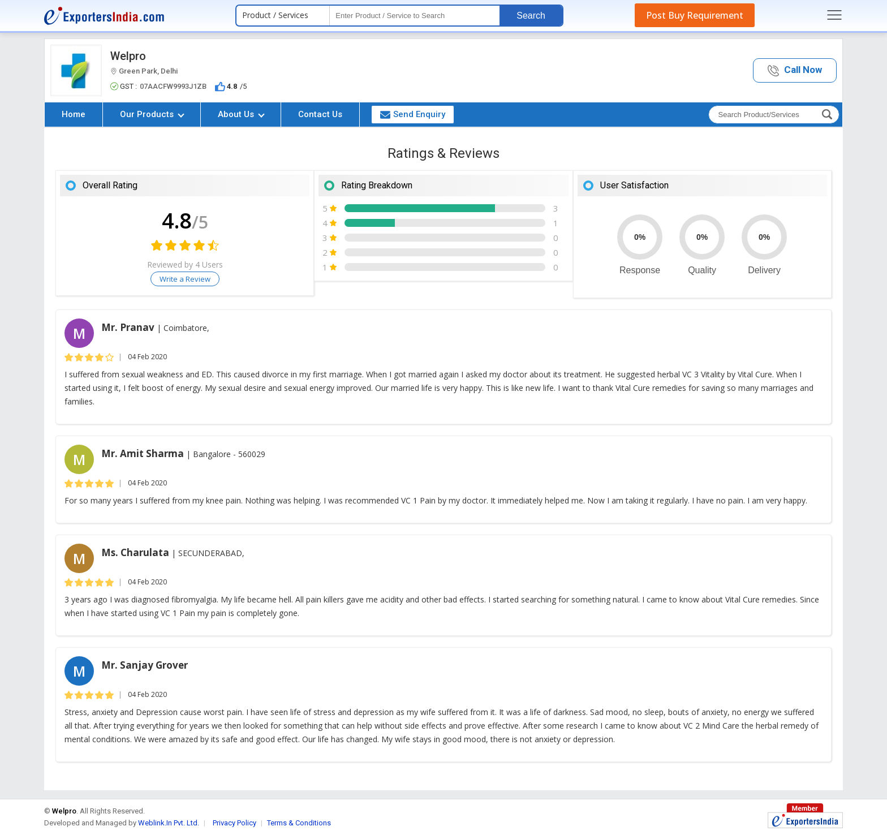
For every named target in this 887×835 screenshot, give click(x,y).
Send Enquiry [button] (412, 114)
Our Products (152, 114)
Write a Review (185, 279)
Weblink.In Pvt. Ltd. (168, 823)
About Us (241, 114)
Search (530, 15)
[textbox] (415, 15)
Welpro (128, 56)
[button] (794, 70)
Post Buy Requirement (694, 15)
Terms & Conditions (299, 823)
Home (73, 114)
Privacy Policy (234, 823)
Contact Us (320, 114)
